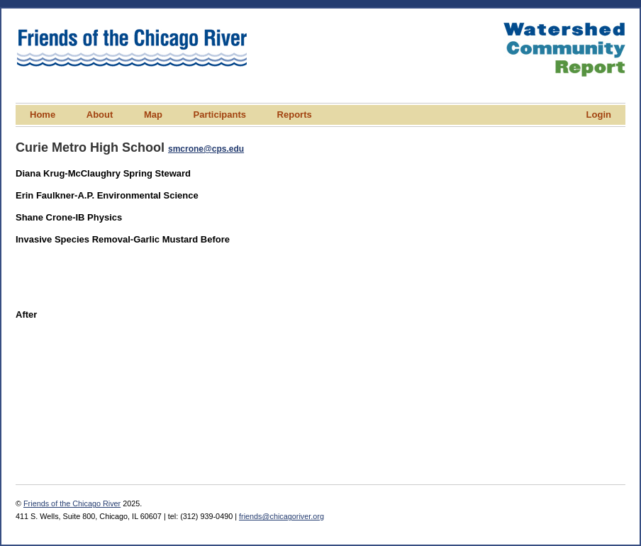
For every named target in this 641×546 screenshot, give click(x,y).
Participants (220, 114)
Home (42, 114)
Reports (294, 114)
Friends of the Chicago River (72, 503)
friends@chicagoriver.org (281, 516)
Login (598, 114)
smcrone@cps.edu (206, 149)
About (100, 114)
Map (153, 114)
